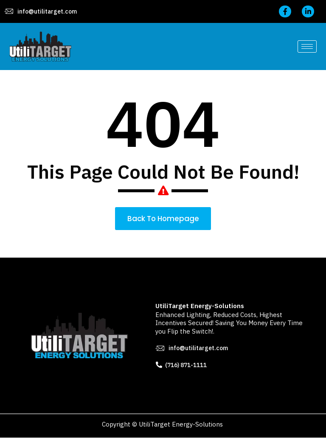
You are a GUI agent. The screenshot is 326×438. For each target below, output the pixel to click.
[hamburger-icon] (307, 46)
